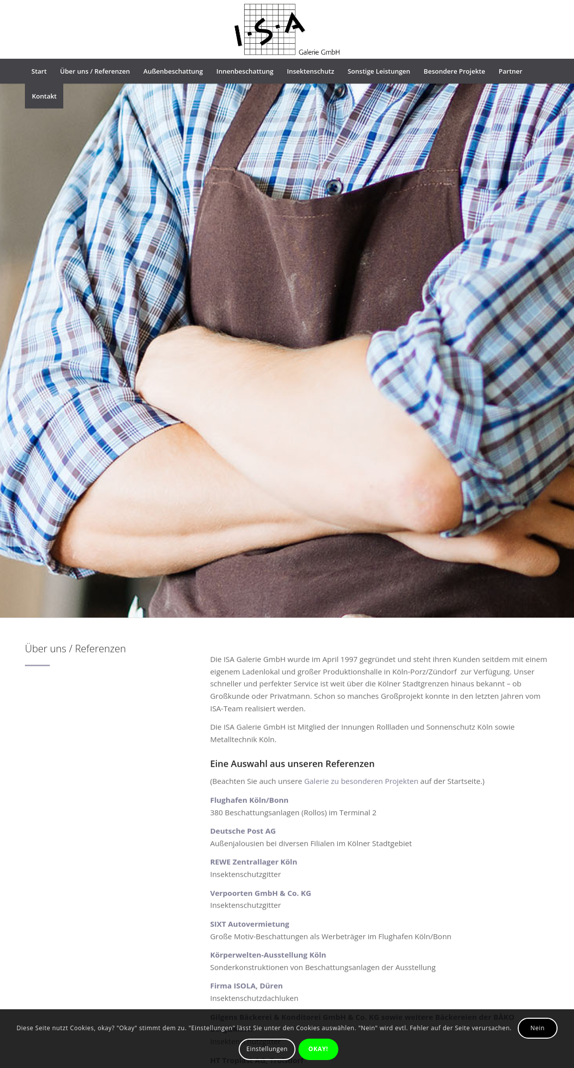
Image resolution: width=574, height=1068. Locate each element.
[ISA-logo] (287, 29)
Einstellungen (267, 1049)
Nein (538, 1028)
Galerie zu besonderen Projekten (361, 804)
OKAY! (318, 1049)
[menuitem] (39, 71)
